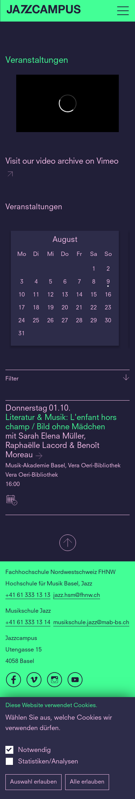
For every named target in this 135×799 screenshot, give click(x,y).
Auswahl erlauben (33, 782)
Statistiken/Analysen (48, 761)
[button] (67, 543)
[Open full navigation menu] (123, 11)
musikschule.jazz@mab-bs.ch (91, 623)
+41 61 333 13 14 (27, 623)
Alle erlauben (87, 782)
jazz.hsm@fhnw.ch (76, 595)
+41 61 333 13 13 (27, 595)
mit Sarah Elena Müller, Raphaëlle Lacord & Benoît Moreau (52, 446)
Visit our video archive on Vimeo (61, 168)
